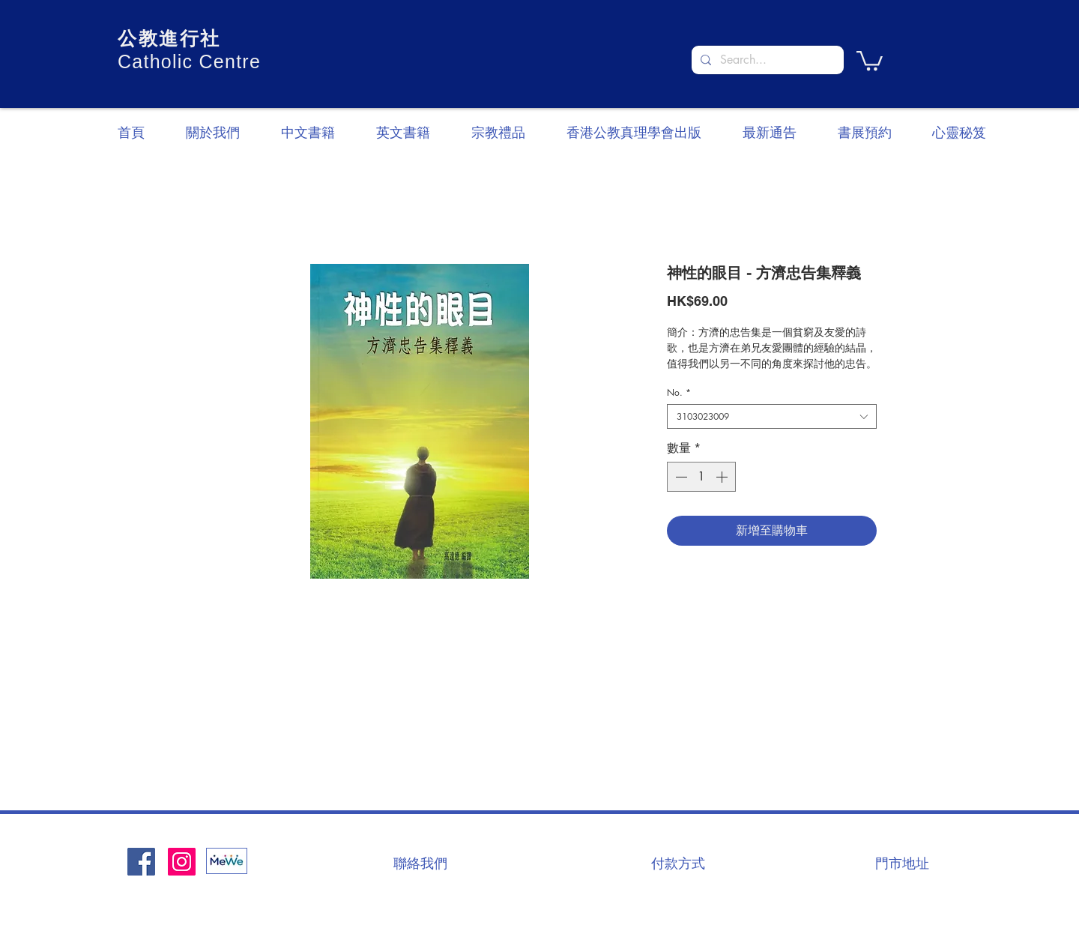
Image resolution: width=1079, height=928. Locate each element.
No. (679, 392)
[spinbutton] (701, 477)
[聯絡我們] (420, 863)
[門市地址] (902, 863)
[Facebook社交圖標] (141, 862)
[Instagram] (182, 862)
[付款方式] (678, 863)
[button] (869, 59)
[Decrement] (679, 477)
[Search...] (766, 60)
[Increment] (723, 477)
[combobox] (772, 416)
